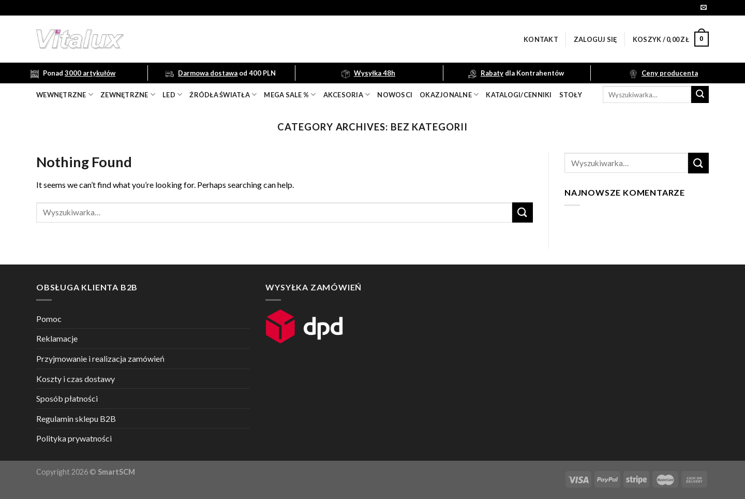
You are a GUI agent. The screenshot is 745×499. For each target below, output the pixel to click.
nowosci (394, 95)
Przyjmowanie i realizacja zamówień (100, 358)
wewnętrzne (64, 94)
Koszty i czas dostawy (75, 379)
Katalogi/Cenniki (519, 95)
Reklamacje (57, 338)
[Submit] (700, 95)
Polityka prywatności (74, 438)
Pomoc (49, 319)
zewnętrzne (127, 94)
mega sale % (290, 94)
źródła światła (223, 94)
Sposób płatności (67, 398)
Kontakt (541, 39)
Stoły (570, 95)
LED (172, 94)
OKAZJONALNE (449, 94)
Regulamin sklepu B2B (76, 418)
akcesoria (346, 94)
